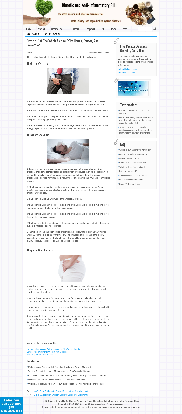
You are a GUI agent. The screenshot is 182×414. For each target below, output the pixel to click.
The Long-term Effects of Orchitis (41, 355)
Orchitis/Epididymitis (51, 34)
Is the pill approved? (128, 171)
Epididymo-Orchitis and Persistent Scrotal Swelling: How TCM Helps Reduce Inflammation (67, 375)
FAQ (102, 29)
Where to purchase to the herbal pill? (135, 150)
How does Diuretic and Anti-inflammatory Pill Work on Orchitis (53, 349)
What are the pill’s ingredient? (132, 167)
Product (41, 29)
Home (28, 29)
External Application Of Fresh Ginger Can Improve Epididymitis (61, 395)
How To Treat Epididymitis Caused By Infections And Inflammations (62, 391)
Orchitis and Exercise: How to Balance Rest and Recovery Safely (56, 380)
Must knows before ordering (131, 180)
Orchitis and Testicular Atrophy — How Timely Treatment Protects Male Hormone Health (66, 384)
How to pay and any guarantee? (133, 154)
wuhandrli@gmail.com (127, 69)
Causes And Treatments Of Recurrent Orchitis (47, 352)
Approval (91, 29)
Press (124, 29)
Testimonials (74, 29)
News (113, 29)
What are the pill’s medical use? (133, 163)
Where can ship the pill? (129, 158)
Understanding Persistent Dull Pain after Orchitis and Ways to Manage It (59, 367)
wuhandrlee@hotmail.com (129, 72)
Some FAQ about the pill (130, 184)
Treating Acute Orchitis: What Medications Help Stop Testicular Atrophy (59, 371)
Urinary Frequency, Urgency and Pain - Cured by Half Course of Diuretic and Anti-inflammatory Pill (136, 120)
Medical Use (56, 29)
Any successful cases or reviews (133, 175)
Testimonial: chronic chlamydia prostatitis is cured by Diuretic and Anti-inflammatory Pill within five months (136, 130)
